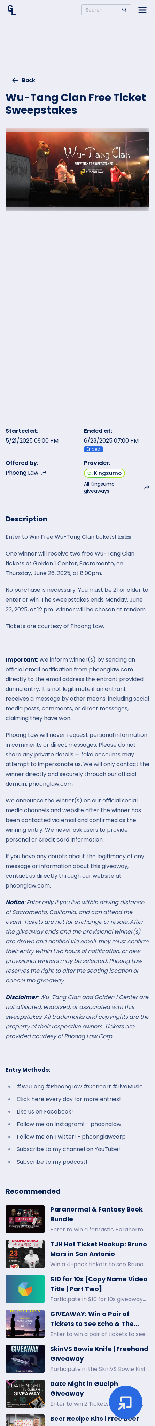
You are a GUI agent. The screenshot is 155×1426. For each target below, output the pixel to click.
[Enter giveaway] (125, 1402)
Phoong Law (26, 473)
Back (23, 80)
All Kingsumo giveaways (117, 488)
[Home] (12, 10)
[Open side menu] (142, 9)
